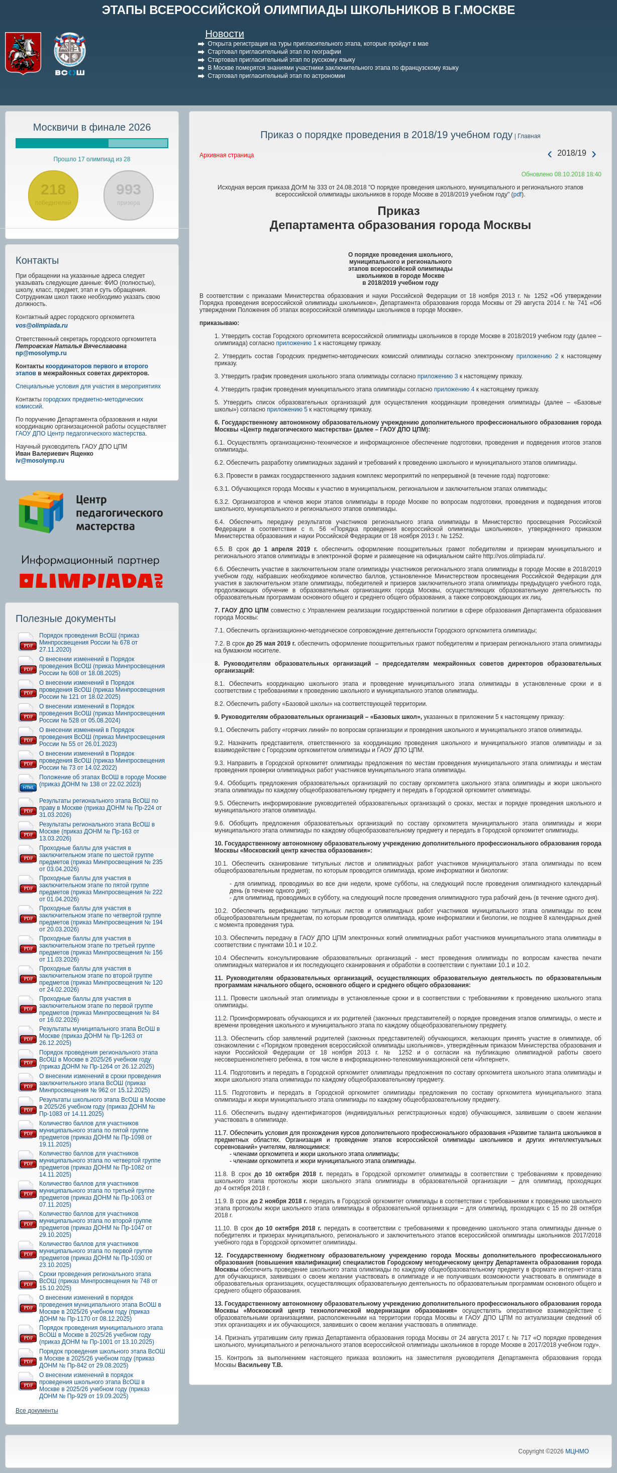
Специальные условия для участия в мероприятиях (88, 386)
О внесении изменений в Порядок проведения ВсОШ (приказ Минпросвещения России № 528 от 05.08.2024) (102, 713)
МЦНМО (577, 1451)
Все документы (37, 1410)
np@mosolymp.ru (41, 353)
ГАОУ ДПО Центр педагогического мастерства (80, 433)
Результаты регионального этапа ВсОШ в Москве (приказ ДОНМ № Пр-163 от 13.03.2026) (97, 831)
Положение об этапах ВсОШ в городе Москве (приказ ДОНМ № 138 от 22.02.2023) (102, 781)
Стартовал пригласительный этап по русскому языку (281, 59)
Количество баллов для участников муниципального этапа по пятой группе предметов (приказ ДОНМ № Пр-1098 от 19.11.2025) (95, 1134)
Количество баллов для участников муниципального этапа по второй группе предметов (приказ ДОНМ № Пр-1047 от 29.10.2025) (95, 1224)
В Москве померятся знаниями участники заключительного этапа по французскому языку (333, 67)
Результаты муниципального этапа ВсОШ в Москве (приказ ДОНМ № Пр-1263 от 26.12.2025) (99, 1035)
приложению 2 (537, 356)
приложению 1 (296, 343)
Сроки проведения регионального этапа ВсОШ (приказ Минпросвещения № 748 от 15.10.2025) (98, 1281)
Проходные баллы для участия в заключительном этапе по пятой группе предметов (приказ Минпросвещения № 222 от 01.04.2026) (101, 889)
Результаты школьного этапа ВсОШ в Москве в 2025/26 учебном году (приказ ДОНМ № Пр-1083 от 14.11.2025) (102, 1106)
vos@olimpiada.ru (42, 325)
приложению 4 (454, 389)
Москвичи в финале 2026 (92, 127)
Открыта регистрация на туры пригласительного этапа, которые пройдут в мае (318, 43)
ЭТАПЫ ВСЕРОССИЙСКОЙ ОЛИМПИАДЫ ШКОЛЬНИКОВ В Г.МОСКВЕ (309, 10)
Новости (224, 33)
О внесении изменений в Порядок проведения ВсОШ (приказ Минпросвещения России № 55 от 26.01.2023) (102, 737)
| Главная (526, 136)
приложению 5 (287, 409)
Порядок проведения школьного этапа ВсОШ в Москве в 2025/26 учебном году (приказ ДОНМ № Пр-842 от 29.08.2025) (102, 1358)
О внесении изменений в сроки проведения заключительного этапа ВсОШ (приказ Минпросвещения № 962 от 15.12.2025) (100, 1083)
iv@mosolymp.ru (40, 460)
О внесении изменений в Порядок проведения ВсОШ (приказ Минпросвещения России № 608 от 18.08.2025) (102, 666)
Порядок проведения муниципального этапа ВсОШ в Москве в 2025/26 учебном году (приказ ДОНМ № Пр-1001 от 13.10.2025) (101, 1334)
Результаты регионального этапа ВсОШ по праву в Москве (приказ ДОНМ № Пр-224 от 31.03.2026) (100, 807)
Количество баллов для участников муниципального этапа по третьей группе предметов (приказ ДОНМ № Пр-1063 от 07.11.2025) (97, 1194)
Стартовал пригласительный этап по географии (274, 51)
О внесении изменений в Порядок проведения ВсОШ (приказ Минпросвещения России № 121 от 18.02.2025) (102, 689)
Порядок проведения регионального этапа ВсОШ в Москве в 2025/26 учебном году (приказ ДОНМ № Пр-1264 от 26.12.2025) (98, 1059)
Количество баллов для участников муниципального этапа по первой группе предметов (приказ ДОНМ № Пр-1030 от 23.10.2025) (95, 1254)
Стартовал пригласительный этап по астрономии (276, 75)
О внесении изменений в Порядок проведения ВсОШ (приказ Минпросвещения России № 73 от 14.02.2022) (102, 760)
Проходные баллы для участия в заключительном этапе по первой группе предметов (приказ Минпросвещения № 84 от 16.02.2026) (99, 1009)
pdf (517, 194)
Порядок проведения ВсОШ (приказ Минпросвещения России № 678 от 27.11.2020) (89, 642)
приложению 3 (438, 376)
